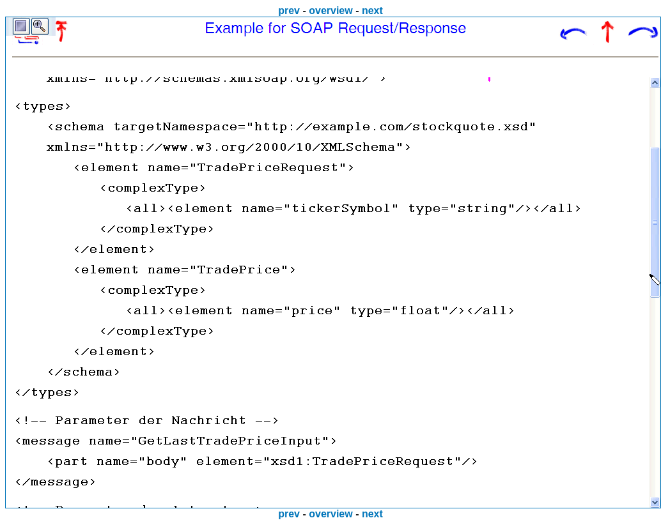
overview (330, 10)
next (372, 10)
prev (289, 10)
